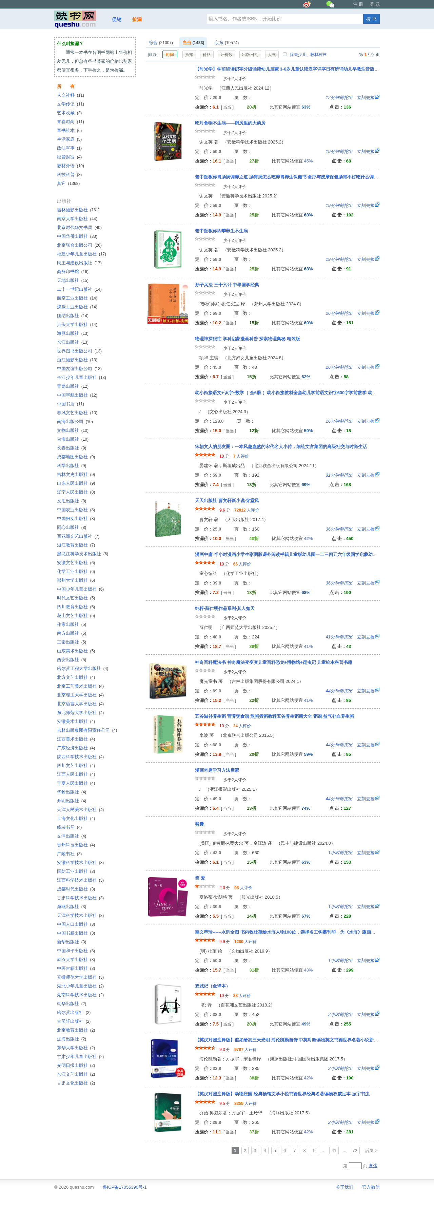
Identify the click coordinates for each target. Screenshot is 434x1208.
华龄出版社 (71, 791)
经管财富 (69, 156)
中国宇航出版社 (77, 395)
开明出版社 (71, 800)
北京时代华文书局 (79, 227)
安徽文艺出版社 (76, 562)
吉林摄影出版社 (78, 209)
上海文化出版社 (76, 818)
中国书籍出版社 (76, 933)
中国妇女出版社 (76, 518)
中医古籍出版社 (76, 968)
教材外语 (70, 165)
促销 (116, 19)
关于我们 (344, 1187)
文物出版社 (72, 430)
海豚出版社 (72, 333)
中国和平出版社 (76, 950)
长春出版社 (71, 447)
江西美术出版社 (76, 739)
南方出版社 (71, 633)
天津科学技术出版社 (80, 915)
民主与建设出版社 (79, 262)
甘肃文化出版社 (76, 1083)
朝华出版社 (71, 1003)
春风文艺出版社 (77, 412)
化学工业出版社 (76, 571)
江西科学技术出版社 (80, 880)
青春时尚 (70, 121)
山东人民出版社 (76, 483)
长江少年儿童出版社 (81, 377)
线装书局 (69, 827)
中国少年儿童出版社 (80, 589)
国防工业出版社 (76, 871)
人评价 (241, 456)
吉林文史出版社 (76, 474)
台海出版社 (72, 439)
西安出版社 (71, 659)
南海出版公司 (75, 421)
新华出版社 (71, 941)
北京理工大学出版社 (80, 694)
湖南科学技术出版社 (80, 994)
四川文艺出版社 (76, 765)
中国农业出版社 (76, 509)
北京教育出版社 (76, 1030)
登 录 (375, 4)
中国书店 (70, 403)
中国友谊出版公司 (79, 368)
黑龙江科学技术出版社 (82, 553)
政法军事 (69, 148)
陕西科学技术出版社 (80, 756)
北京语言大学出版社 (80, 703)
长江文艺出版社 (76, 1074)
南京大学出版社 (77, 218)
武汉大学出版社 (76, 959)
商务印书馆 (72, 271)
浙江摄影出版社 (77, 359)
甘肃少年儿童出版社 (80, 1056)
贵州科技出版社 (76, 844)
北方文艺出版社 (76, 677)
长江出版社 (72, 342)
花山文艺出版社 (76, 615)
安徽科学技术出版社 (80, 862)
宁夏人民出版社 (76, 783)
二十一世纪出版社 (79, 289)
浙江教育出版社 (76, 545)
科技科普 (69, 174)
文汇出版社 (71, 500)
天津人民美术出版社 (80, 809)
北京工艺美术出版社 (80, 686)
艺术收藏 (69, 112)
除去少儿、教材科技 (304, 54)
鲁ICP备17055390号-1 (125, 1187)
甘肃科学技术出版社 (80, 897)
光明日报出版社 (76, 1065)
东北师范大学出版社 (80, 712)
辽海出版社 (71, 1038)
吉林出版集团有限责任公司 (87, 730)
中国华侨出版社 (77, 236)
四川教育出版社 (76, 606)
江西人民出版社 (76, 774)
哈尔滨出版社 (74, 1012)
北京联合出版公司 (79, 245)
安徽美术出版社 (76, 721)
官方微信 (371, 1187)
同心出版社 (71, 527)
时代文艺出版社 (76, 597)
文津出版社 (71, 836)
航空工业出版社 (77, 298)
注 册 (358, 4)
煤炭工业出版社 (77, 306)
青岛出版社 (72, 386)
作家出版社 (71, 624)
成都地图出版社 (76, 456)
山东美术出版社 (76, 650)
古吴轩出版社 (74, 1021)
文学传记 (70, 104)
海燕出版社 (71, 906)
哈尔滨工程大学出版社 (82, 668)
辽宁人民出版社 (76, 492)
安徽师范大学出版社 (80, 977)
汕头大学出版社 (77, 324)
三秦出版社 (71, 642)
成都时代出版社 (76, 888)
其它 (68, 183)
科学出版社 (71, 465)
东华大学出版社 (76, 1047)
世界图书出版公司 (79, 350)
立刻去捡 (350, 97)
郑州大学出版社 (76, 580)
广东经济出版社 (76, 747)
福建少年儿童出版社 (81, 253)
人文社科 (70, 95)
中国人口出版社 (76, 924)
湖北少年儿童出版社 (80, 986)
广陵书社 (69, 853)
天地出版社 (72, 280)
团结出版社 (72, 315)
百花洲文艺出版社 (78, 536)
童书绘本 (69, 130)
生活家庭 (69, 139)
